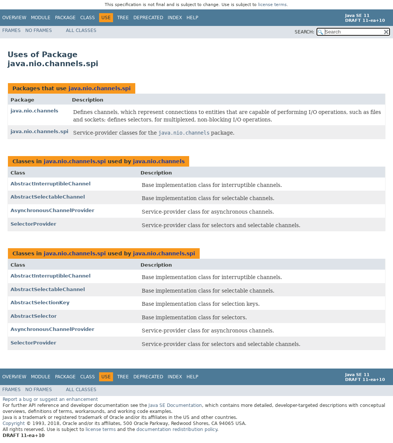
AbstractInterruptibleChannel (50, 184)
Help (192, 17)
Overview (14, 17)
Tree (123, 17)
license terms (272, 4)
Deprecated (148, 17)
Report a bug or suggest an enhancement (50, 399)
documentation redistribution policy (176, 429)
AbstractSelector (34, 316)
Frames (11, 30)
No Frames (38, 30)
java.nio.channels (34, 111)
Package (65, 17)
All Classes (81, 30)
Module (40, 17)
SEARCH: (304, 32)
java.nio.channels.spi (100, 88)
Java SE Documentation (175, 405)
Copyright (14, 423)
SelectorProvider (33, 224)
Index (175, 17)
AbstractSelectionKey (40, 302)
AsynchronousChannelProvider (52, 210)
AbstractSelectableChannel (48, 197)
